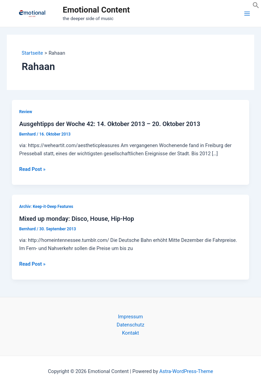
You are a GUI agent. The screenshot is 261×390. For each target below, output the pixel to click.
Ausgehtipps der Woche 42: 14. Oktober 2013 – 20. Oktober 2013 (109, 123)
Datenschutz (130, 325)
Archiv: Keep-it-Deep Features (46, 206)
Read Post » (32, 169)
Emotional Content (96, 10)
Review (25, 111)
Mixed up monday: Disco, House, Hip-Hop (76, 218)
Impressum (130, 317)
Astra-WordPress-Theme (186, 371)
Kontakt (130, 333)
